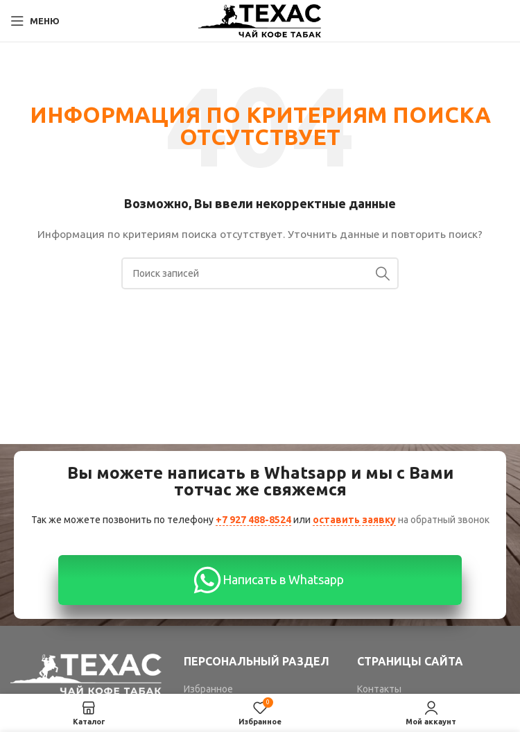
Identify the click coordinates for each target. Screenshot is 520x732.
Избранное (208, 689)
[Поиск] (260, 273)
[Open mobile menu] (35, 21)
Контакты (379, 689)
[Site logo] (260, 20)
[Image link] (86, 673)
